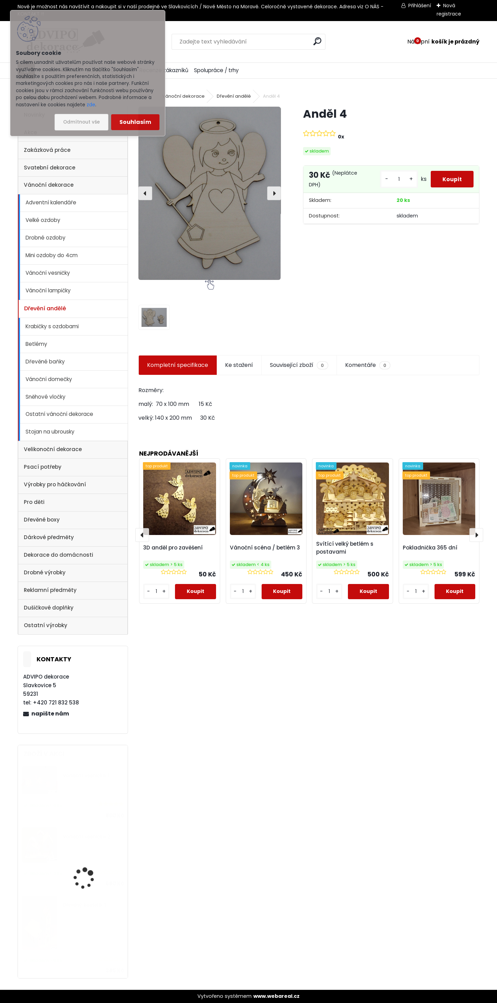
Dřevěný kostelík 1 (84, 905)
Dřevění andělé (45, 308)
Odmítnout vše (81, 122)
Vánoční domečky (49, 379)
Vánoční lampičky (48, 290)
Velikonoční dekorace (53, 449)
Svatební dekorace (49, 167)
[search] (317, 41)
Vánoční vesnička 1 (86, 775)
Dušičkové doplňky (49, 607)
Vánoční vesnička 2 (86, 837)
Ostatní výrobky (45, 625)
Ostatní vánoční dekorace (59, 414)
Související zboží (299, 365)
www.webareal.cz (276, 996)
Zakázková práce (47, 150)
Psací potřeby (42, 466)
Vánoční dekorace (49, 184)
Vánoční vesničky (48, 272)
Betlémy (36, 344)
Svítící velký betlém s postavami (344, 547)
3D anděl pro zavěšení (173, 547)
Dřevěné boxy (42, 519)
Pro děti (34, 502)
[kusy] (396, 181)
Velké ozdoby (43, 220)
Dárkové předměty (49, 537)
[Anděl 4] (209, 193)
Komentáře (367, 365)
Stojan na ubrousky (50, 431)
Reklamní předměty (50, 590)
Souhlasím (135, 122)
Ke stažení (239, 365)
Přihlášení (419, 5)
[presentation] (145, 193)
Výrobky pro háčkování (55, 484)
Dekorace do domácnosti (58, 554)
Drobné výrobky (45, 572)
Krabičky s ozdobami (52, 326)
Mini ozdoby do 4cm (52, 255)
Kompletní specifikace (177, 365)
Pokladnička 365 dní (430, 547)
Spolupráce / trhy (216, 70)
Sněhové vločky (46, 396)
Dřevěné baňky (45, 361)
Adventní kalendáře (51, 202)
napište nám (50, 714)
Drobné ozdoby (46, 237)
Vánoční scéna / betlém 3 (265, 547)
